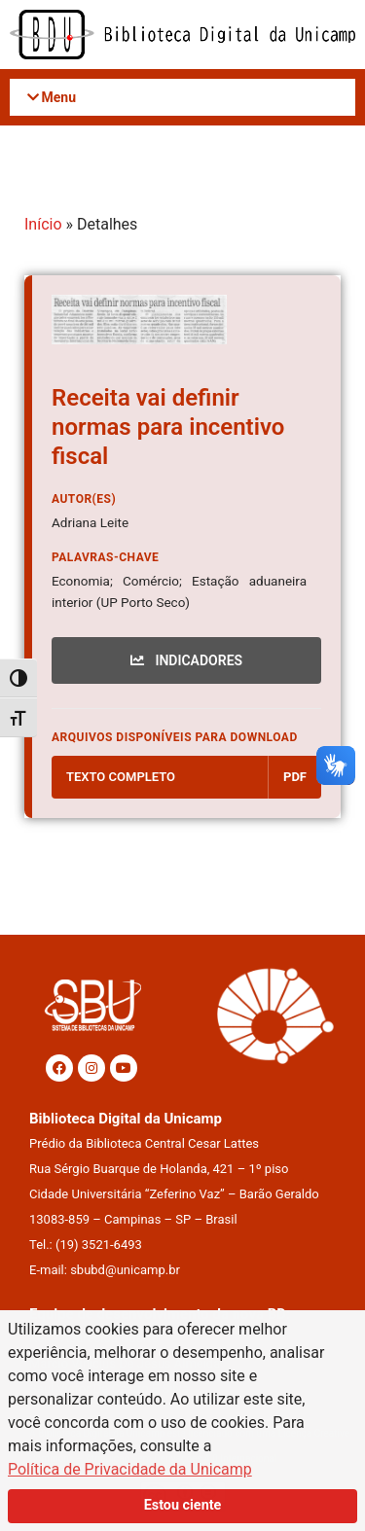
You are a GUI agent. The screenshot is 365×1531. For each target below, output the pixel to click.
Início (43, 224)
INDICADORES (186, 660)
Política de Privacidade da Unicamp (130, 1469)
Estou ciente (183, 1505)
